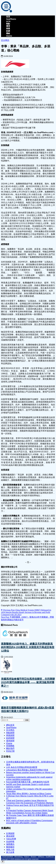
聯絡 (8, 33)
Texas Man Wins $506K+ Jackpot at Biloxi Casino (28, 794)
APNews (41, 857)
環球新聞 (10, 741)
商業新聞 (10, 735)
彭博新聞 (10, 833)
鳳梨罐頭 (10, 847)
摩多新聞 (10, 836)
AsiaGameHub (7, 857)
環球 (8, 26)
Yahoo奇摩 (11, 839)
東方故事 (10, 852)
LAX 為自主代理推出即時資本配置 (21, 767)
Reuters (33, 857)
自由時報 (10, 841)
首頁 (8, 16)
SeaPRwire (11, 19)
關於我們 (10, 748)
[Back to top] (2, 861)
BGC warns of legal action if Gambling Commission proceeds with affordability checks (29, 821)
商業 (8, 28)
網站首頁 (10, 725)
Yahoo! (26, 857)
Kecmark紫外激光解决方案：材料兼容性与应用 (27, 782)
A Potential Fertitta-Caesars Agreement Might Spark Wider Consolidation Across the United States (29, 811)
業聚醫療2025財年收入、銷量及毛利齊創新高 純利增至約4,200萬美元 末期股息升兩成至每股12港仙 (27, 647)
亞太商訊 (5, 40)
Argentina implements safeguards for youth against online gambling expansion (29, 778)
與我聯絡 (10, 746)
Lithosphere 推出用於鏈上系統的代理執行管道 (27, 770)
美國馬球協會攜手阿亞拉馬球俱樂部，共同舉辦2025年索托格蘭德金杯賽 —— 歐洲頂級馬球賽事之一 (28, 682)
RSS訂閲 (10, 751)
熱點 (8, 24)
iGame (9, 36)
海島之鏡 (10, 850)
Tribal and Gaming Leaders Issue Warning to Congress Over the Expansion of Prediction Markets (29, 801)
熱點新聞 (10, 733)
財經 (8, 31)
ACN (8, 21)
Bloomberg (18, 857)
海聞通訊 (10, 844)
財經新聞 (10, 738)
